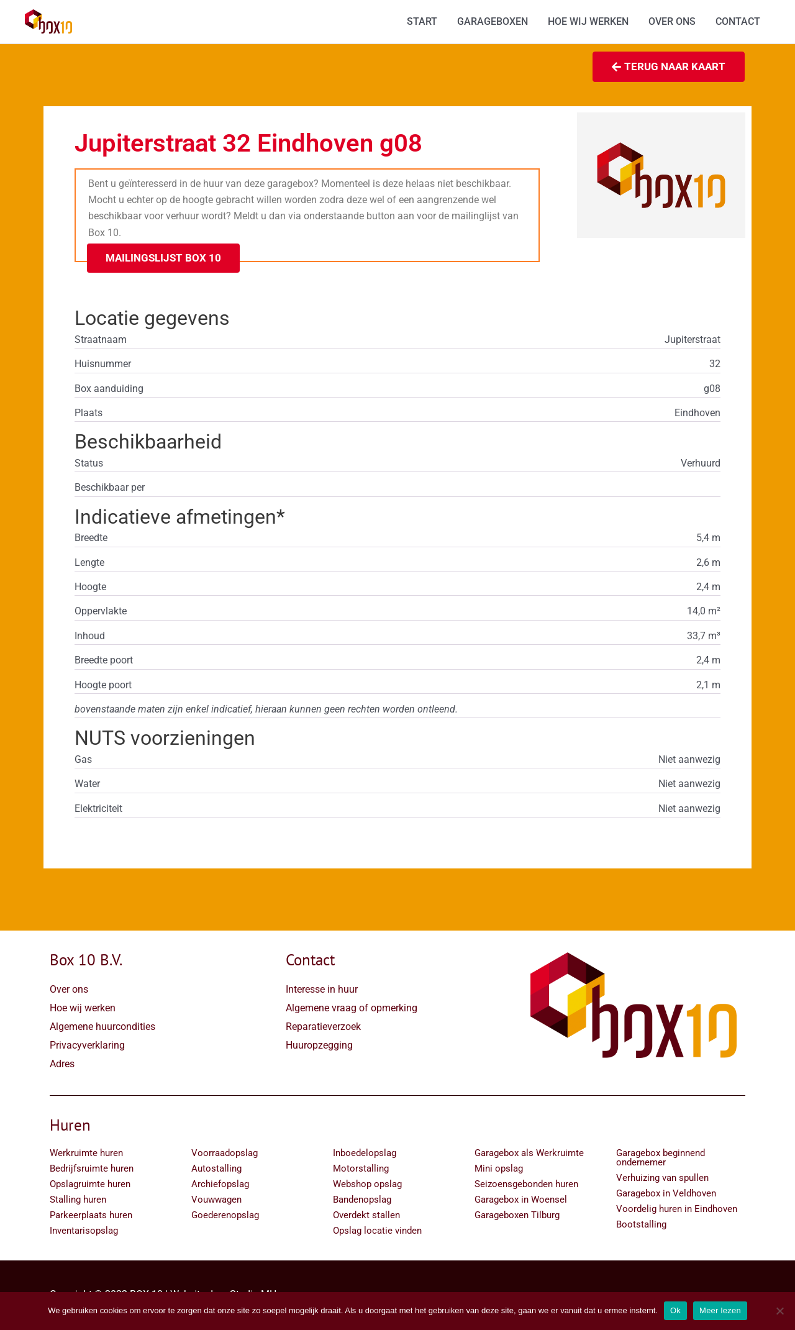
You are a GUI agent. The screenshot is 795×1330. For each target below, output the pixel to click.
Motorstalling (361, 1169)
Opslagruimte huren (90, 1185)
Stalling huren (78, 1200)
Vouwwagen (216, 1200)
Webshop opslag (367, 1185)
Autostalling (216, 1169)
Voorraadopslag (224, 1154)
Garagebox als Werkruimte (529, 1154)
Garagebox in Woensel (521, 1200)
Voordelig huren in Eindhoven (676, 1210)
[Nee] (779, 1311)
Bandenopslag (362, 1200)
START (422, 22)
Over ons (69, 990)
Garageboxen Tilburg (517, 1216)
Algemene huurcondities (102, 1028)
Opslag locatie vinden (377, 1231)
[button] (163, 259)
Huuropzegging (319, 1046)
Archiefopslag (220, 1185)
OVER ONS (672, 22)
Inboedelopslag (364, 1154)
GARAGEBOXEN (492, 22)
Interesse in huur (322, 990)
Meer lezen (720, 1310)
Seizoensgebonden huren (526, 1185)
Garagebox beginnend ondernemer (660, 1159)
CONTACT (738, 22)
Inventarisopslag (84, 1231)
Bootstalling (641, 1225)
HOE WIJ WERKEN (588, 22)
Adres (62, 1065)
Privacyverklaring (87, 1046)
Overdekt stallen (366, 1216)
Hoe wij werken (83, 1009)
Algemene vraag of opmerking (351, 1009)
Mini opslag (499, 1169)
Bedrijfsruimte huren (92, 1169)
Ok (675, 1310)
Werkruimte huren (86, 1154)
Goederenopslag (225, 1216)
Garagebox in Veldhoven (666, 1194)
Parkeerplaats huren (91, 1216)
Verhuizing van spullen (662, 1179)
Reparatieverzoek (323, 1028)
